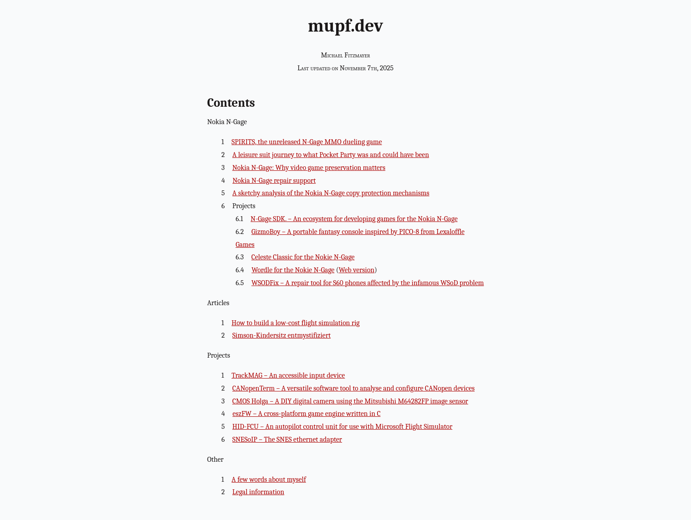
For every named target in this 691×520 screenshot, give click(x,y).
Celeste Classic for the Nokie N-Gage (302, 257)
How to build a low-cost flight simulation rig (296, 323)
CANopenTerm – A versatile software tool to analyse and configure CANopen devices (353, 388)
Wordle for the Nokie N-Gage (293, 270)
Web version (356, 270)
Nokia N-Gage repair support (274, 181)
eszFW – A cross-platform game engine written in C (306, 414)
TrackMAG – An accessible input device (288, 375)
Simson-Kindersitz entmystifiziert (281, 335)
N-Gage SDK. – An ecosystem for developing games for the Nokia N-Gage (354, 219)
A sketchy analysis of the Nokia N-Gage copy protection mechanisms (330, 193)
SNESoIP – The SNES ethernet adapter (287, 439)
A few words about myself (269, 480)
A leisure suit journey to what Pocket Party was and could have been (330, 155)
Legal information (258, 492)
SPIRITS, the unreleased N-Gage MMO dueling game (307, 142)
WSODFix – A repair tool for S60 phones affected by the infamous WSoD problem (368, 283)
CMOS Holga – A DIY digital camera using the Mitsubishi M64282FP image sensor (350, 401)
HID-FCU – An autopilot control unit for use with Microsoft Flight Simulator (342, 427)
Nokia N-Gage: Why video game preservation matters (309, 168)
